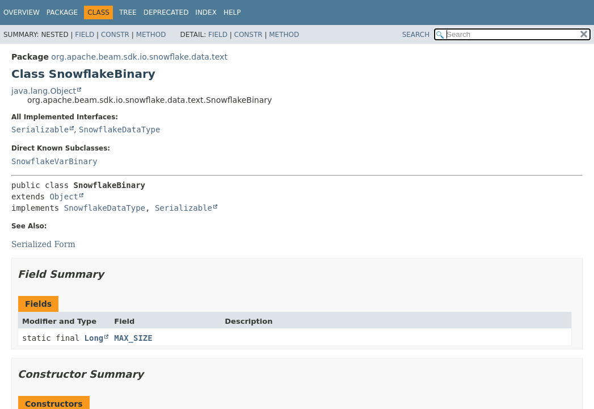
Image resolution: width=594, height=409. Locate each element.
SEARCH (416, 35)
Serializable (40, 129)
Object (63, 196)
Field (84, 35)
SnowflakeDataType (119, 129)
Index (206, 12)
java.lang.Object (43, 90)
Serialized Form (43, 244)
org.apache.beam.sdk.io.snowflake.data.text (139, 56)
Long (94, 338)
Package (62, 12)
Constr (115, 35)
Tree (128, 12)
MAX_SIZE (133, 338)
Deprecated (166, 12)
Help (232, 12)
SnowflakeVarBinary (54, 161)
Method (151, 35)
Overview (21, 12)
